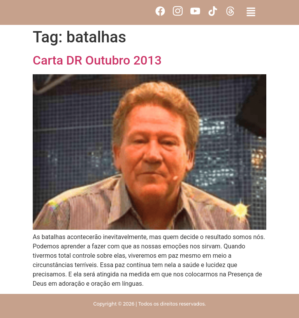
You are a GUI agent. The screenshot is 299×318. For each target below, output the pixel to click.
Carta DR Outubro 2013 (97, 60)
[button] (251, 12)
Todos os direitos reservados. (172, 304)
